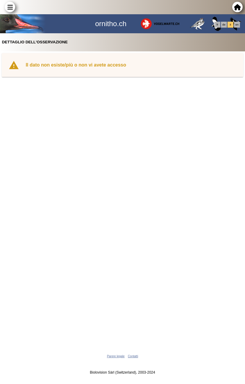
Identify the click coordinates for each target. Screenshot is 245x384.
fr (217, 24)
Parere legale (116, 356)
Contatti (133, 356)
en (236, 24)
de (223, 24)
